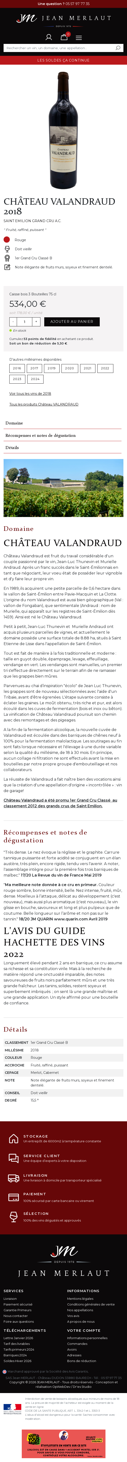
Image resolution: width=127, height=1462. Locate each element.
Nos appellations (80, 1310)
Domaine (14, 423)
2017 (34, 368)
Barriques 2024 (15, 1355)
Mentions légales (80, 1298)
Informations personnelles (87, 1338)
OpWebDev (61, 1387)
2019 (52, 368)
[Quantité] (24, 322)
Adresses (74, 1355)
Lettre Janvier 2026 (18, 1338)
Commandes (77, 1344)
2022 (105, 368)
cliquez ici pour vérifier (106, 1371)
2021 (88, 368)
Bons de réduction (81, 1361)
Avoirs (72, 1349)
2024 (35, 379)
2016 (17, 368)
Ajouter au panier (72, 321)
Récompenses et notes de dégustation (41, 436)
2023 (17, 379)
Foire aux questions (19, 1321)
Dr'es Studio (82, 1387)
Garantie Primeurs (17, 1310)
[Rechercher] (63, 48)
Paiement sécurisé (18, 1304)
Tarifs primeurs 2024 (19, 1349)
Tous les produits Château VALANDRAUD (43, 404)
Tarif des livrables (17, 1344)
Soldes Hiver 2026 (17, 1361)
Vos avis (73, 1316)
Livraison (10, 1298)
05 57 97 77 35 (111, 1378)
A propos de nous (80, 1321)
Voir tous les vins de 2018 (30, 394)
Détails (12, 448)
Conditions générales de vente (91, 1304)
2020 (69, 368)
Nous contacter (16, 1316)
